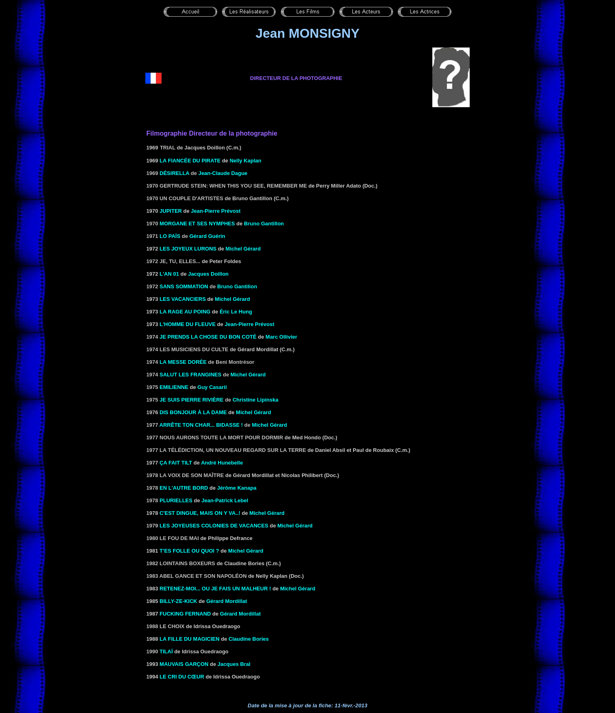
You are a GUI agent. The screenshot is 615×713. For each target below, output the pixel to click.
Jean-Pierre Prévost (215, 211)
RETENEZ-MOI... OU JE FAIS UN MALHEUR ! (215, 589)
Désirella (174, 173)
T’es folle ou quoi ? (189, 551)
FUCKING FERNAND (185, 614)
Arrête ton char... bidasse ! (201, 425)
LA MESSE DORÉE (183, 362)
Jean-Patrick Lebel (224, 500)
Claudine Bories (249, 639)
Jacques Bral (234, 664)
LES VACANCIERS (183, 299)
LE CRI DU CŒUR (182, 677)
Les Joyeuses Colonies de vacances (214, 526)
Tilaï (166, 651)
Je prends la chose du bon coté (208, 337)
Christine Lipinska (255, 400)
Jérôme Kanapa (237, 488)
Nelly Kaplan (245, 161)
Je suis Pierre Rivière (192, 400)
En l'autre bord (184, 488)
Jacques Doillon (208, 274)
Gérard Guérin (207, 236)
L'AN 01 (169, 274)
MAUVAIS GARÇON (184, 664)
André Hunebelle (222, 463)
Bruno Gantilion (237, 286)
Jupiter (171, 211)
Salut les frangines (190, 375)
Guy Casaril (212, 387)
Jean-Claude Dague (223, 173)
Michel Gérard (243, 249)
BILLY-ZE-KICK (178, 601)
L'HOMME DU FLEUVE (188, 324)
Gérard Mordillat (226, 601)
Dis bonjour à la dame (193, 412)
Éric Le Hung (236, 312)
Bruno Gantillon (264, 223)
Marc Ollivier (281, 337)
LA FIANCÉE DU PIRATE (190, 161)
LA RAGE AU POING (185, 312)
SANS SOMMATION (184, 286)
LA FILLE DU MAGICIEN (190, 639)
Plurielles (176, 500)
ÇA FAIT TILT (176, 463)
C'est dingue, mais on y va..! (200, 513)
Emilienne (174, 387)
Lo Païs (170, 236)
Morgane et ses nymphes (197, 223)
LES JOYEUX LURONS (188, 249)
